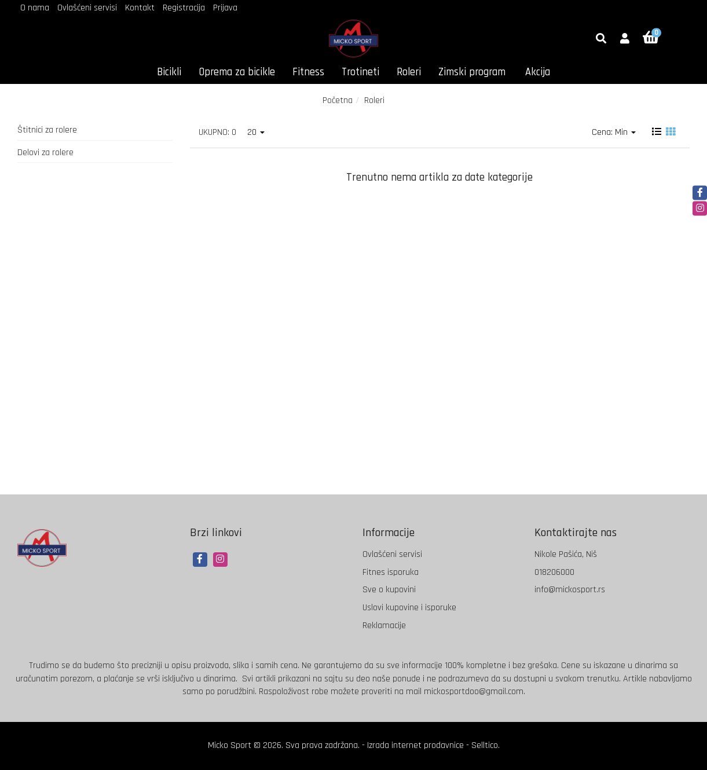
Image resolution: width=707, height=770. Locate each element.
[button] (624, 39)
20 (256, 132)
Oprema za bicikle (237, 72)
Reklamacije (384, 625)
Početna (338, 100)
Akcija (537, 72)
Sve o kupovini (389, 590)
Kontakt (140, 8)
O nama (34, 8)
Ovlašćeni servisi (87, 8)
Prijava (225, 8)
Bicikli (169, 72)
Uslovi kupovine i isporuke (409, 608)
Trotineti (360, 72)
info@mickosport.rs (569, 590)
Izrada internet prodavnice (415, 745)
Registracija (184, 8)
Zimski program (471, 72)
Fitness (308, 72)
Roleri (409, 72)
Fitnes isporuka (390, 572)
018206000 (554, 572)
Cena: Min (614, 132)
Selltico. (485, 745)
